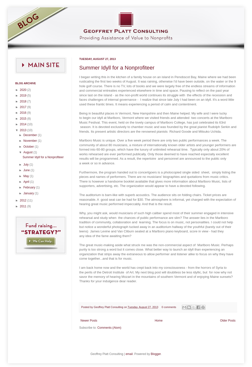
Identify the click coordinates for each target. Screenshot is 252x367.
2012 (23, 200)
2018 (23, 101)
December (30, 135)
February (29, 187)
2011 (23, 206)
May (26, 176)
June (27, 170)
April (26, 182)
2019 (23, 95)
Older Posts (228, 320)
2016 (23, 112)
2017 (23, 107)
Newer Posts (88, 320)
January (29, 193)
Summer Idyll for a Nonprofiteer (117, 68)
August (28, 152)
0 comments (169, 307)
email (129, 354)
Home (159, 320)
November (30, 140)
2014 (23, 124)
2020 (23, 90)
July (26, 164)
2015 (23, 118)
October (29, 146)
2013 (23, 130)
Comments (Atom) (109, 327)
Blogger (156, 354)
